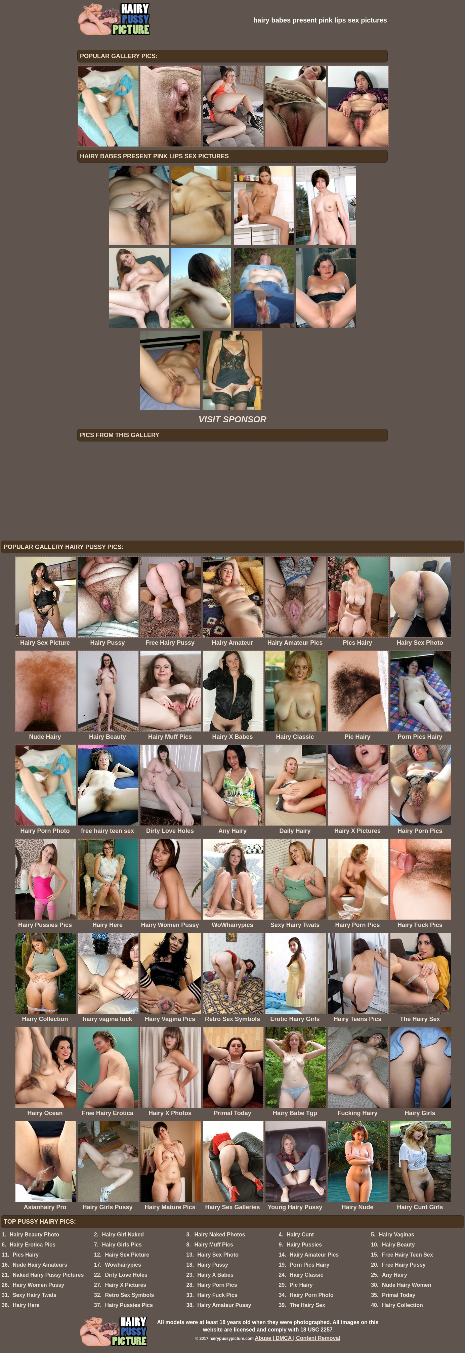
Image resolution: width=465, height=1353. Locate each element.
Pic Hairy (301, 1285)
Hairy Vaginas (396, 1234)
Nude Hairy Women (406, 1285)
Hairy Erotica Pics (32, 1245)
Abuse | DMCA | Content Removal (297, 1338)
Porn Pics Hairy (309, 1265)
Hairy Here (26, 1305)
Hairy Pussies (304, 1245)
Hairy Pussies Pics (129, 1305)
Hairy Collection (402, 1305)
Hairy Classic (307, 1275)
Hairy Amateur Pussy (224, 1305)
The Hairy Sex (307, 1305)
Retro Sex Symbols (129, 1295)
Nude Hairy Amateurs (40, 1265)
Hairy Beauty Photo (34, 1234)
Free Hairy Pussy (404, 1265)
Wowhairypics (123, 1265)
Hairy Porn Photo (312, 1295)
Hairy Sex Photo (218, 1255)
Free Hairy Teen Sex (407, 1255)
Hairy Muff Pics (213, 1245)
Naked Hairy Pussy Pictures (48, 1275)
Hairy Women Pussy (39, 1285)
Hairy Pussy (212, 1265)
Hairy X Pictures (125, 1285)
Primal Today (398, 1295)
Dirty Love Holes (126, 1275)
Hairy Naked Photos (219, 1234)
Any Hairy (394, 1275)
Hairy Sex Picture (127, 1255)
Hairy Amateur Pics (314, 1255)
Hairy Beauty (398, 1245)
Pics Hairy (26, 1255)
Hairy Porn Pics (217, 1285)
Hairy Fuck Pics (217, 1295)
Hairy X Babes (215, 1275)
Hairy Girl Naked (123, 1234)
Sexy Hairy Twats (34, 1295)
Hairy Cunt (300, 1234)
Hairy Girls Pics (122, 1245)
